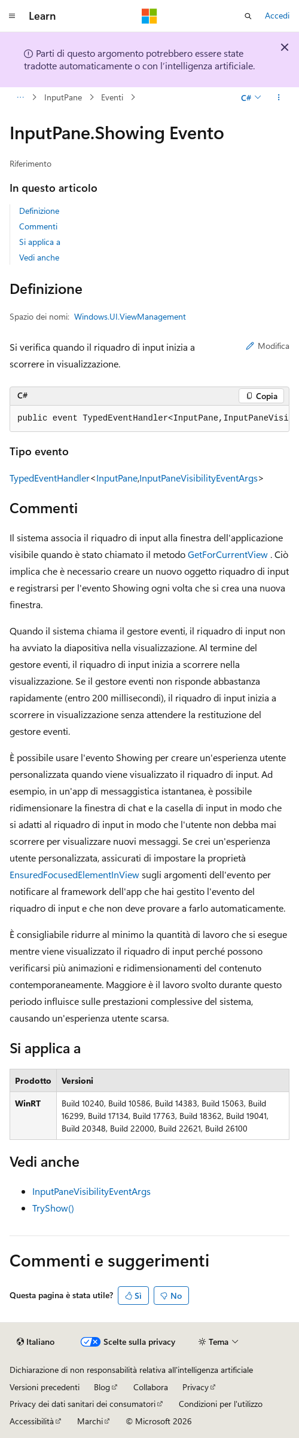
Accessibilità (32, 1421)
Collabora (150, 1387)
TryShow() (53, 1207)
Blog (102, 1387)
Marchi (90, 1421)
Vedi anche (39, 257)
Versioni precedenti (45, 1387)
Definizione (39, 210)
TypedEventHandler (50, 477)
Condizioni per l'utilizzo (221, 1403)
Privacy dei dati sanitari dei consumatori (82, 1403)
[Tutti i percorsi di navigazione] (20, 97)
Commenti (38, 226)
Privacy (195, 1387)
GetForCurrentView (228, 554)
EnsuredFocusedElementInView (74, 874)
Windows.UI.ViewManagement (130, 316)
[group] (149, 419)
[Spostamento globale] (12, 16)
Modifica (267, 345)
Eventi (112, 97)
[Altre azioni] (279, 97)
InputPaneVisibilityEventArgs (198, 477)
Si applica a (39, 241)
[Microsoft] (149, 16)
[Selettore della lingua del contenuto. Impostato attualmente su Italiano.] (36, 1341)
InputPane (63, 97)
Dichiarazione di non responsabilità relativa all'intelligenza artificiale (131, 1369)
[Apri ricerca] (248, 16)
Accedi (277, 15)
